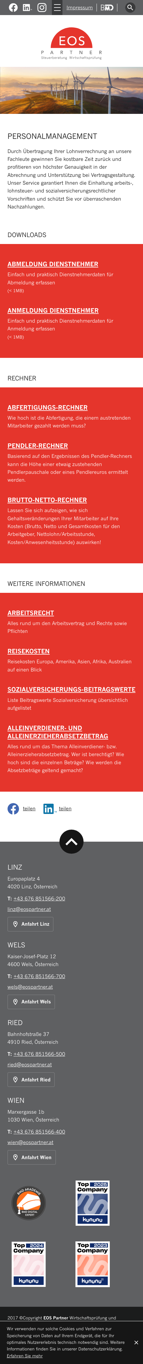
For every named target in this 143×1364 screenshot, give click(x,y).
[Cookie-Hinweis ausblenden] (136, 1342)
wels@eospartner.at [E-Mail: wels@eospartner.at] (30, 987)
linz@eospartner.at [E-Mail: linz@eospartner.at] (29, 909)
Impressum (80, 8)
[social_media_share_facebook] (24, 809)
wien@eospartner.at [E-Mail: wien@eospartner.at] (30, 1142)
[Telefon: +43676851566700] (39, 976)
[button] (72, 416)
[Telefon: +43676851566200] (39, 899)
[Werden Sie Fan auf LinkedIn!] (27, 8)
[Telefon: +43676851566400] (39, 1132)
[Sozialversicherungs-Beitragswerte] (72, 698)
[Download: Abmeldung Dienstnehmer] (72, 277)
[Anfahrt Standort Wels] (31, 1002)
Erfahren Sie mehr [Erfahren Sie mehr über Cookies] (25, 1356)
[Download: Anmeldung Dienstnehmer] (72, 323)
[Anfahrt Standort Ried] (31, 1079)
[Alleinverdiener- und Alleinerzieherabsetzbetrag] (72, 749)
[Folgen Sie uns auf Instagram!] (42, 8)
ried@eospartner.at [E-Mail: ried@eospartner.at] (30, 1065)
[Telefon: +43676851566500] (39, 1054)
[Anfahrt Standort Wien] (32, 1157)
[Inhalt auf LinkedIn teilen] (59, 809)
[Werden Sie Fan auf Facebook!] (13, 8)
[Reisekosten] (72, 660)
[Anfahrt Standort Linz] (31, 924)
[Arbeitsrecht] (72, 622)
